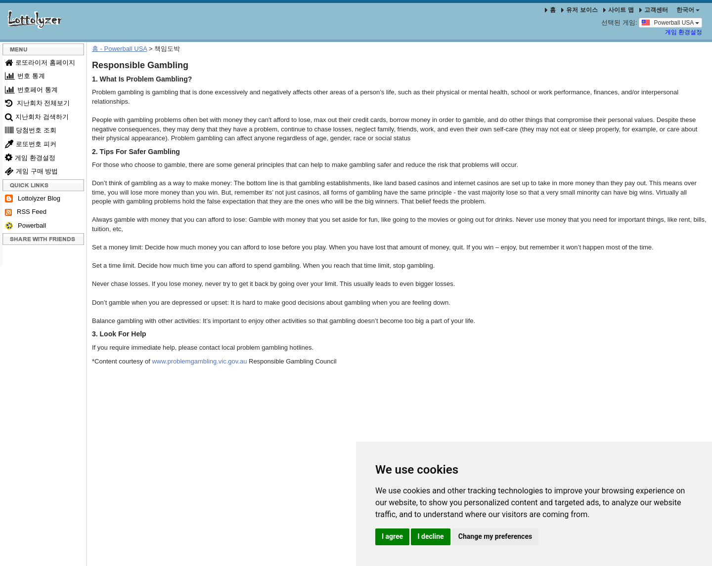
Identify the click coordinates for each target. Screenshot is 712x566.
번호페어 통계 (31, 89)
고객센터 (653, 9)
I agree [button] (392, 536)
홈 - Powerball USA (119, 48)
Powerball (25, 226)
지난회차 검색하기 (37, 117)
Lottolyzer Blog (32, 199)
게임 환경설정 (683, 32)
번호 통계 (25, 76)
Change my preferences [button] (495, 536)
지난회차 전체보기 (37, 103)
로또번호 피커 (30, 144)
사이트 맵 (619, 9)
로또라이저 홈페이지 (40, 62)
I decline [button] (430, 536)
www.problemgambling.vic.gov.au (199, 361)
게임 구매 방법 (31, 171)
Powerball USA (670, 22)
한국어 (688, 9)
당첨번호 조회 (30, 130)
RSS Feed (25, 212)
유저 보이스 (579, 9)
